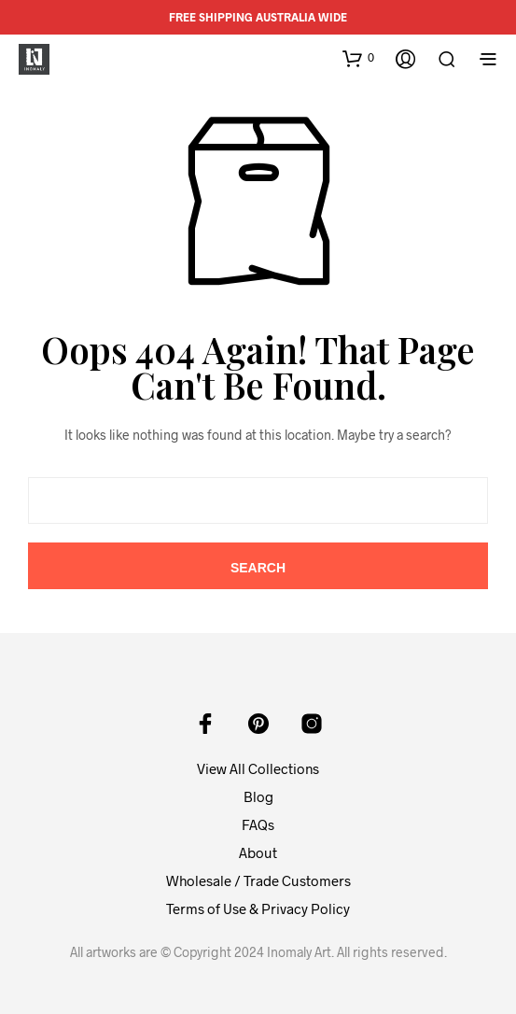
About (258, 852)
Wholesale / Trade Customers (258, 880)
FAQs (258, 824)
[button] (358, 58)
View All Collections (258, 768)
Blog (258, 796)
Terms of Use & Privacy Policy (258, 908)
